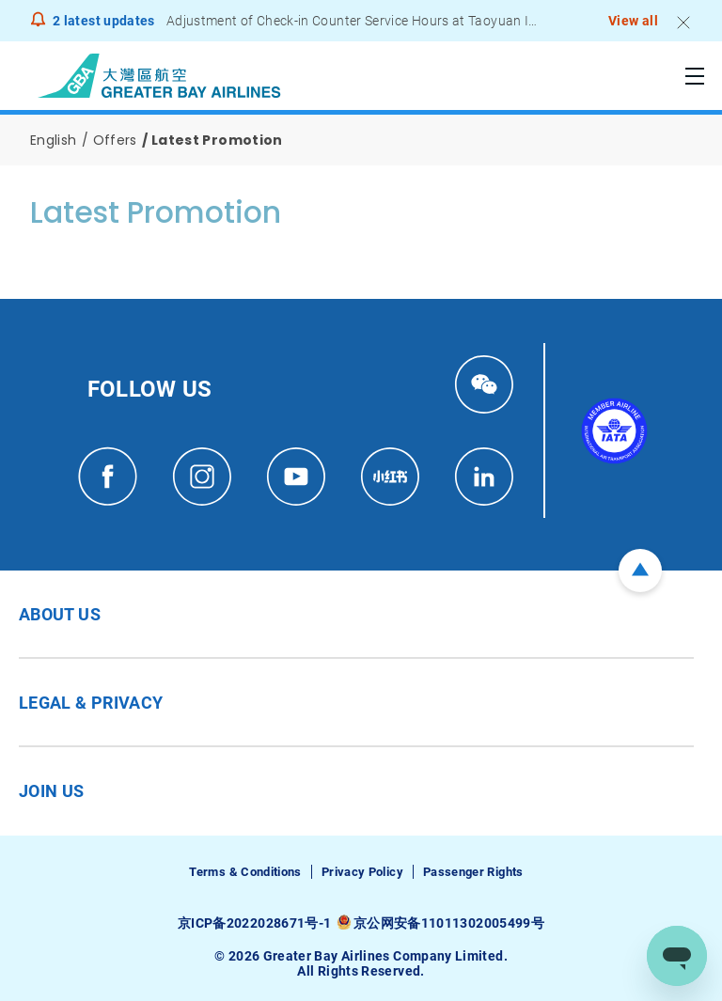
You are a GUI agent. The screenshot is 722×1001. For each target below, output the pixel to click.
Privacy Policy (362, 872)
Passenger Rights (473, 872)
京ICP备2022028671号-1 (254, 923)
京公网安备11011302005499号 (448, 923)
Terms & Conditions (245, 872)
